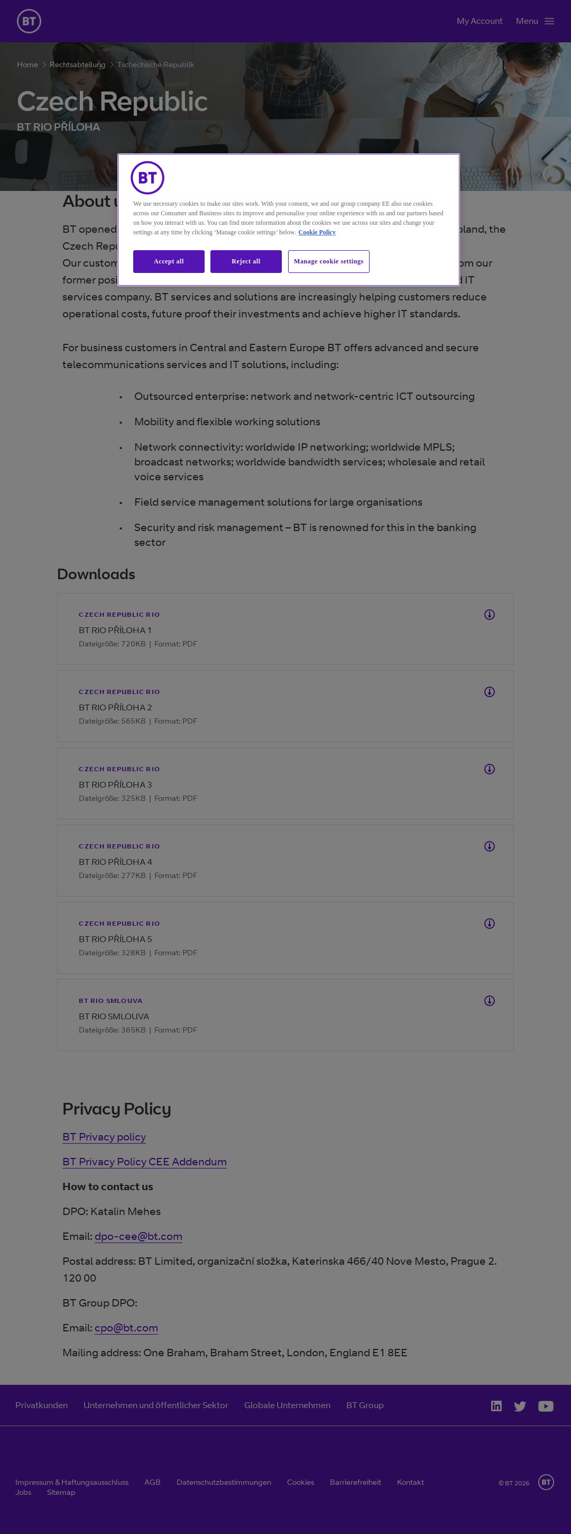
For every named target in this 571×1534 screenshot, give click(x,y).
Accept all (169, 261)
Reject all (246, 261)
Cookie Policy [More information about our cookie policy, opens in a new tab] (317, 232)
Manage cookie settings (329, 261)
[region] (288, 219)
